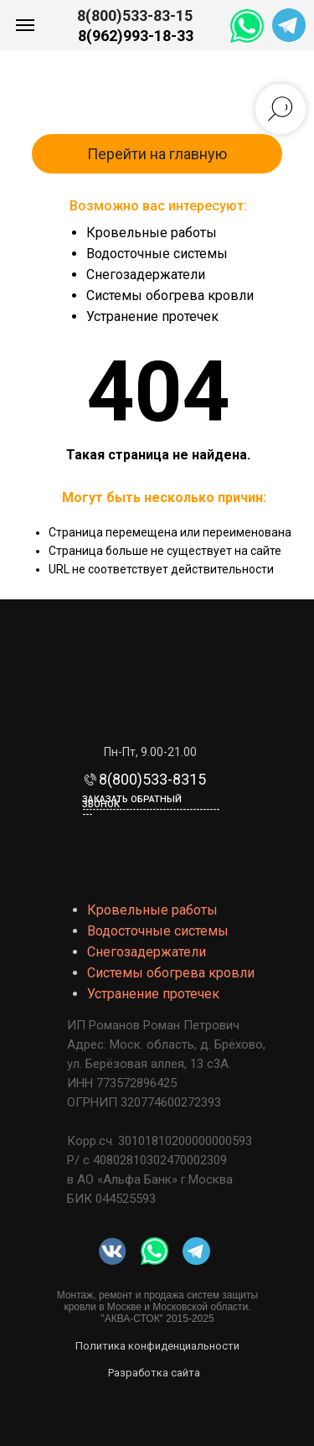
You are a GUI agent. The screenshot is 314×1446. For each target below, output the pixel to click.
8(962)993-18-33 (135, 35)
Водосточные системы (157, 254)
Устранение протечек (152, 316)
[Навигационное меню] (25, 25)
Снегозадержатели (145, 274)
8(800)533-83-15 (135, 15)
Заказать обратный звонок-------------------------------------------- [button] (150, 807)
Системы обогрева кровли (170, 295)
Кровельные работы (151, 233)
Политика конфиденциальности (157, 1346)
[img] (154, 1251)
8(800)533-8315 (152, 779)
